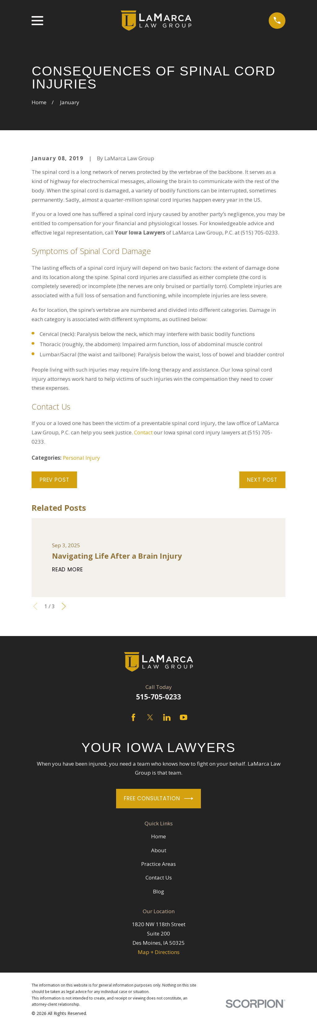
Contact (143, 432)
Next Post (262, 480)
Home (158, 836)
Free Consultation (158, 798)
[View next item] (63, 606)
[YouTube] (183, 717)
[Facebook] (133, 717)
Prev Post (54, 480)
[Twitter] (150, 717)
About (158, 850)
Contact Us (158, 877)
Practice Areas (158, 863)
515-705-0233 (158, 697)
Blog (158, 891)
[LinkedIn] (167, 717)
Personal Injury (81, 457)
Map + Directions (159, 952)
